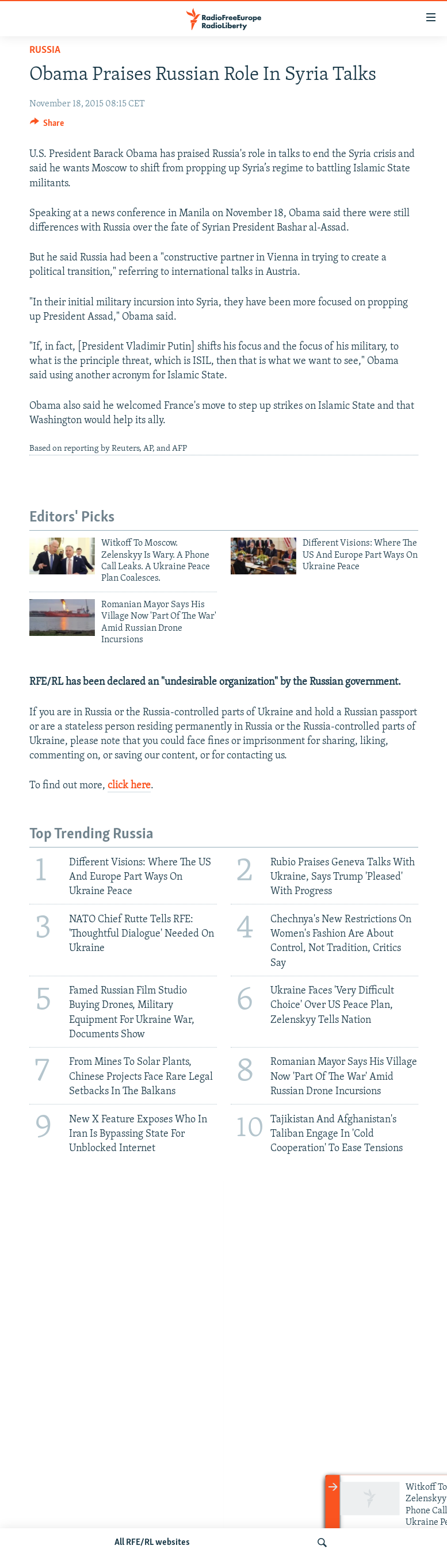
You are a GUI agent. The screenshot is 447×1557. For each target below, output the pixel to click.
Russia (44, 50)
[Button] (47, 126)
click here (129, 785)
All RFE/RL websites (152, 1542)
